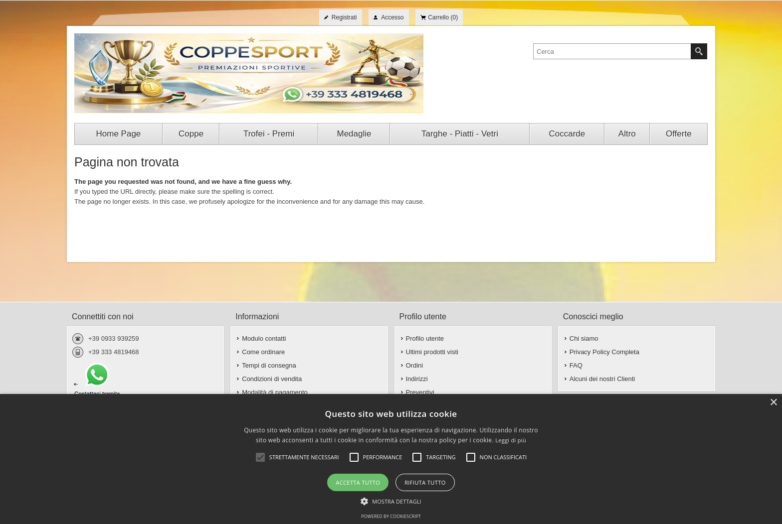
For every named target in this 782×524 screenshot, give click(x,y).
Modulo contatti (264, 338)
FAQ (576, 365)
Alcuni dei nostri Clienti (602, 379)
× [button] (773, 402)
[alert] (391, 459)
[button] (391, 500)
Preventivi (420, 392)
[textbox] (612, 51)
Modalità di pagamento (275, 392)
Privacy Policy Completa (604, 352)
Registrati (344, 17)
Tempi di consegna (269, 365)
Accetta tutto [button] (358, 482)
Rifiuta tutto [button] (424, 482)
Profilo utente (425, 338)
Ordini (414, 365)
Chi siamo (584, 338)
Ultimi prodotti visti (432, 352)
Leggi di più (510, 440)
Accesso (392, 17)
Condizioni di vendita (272, 379)
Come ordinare (263, 352)
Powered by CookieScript (391, 516)
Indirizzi (417, 379)
